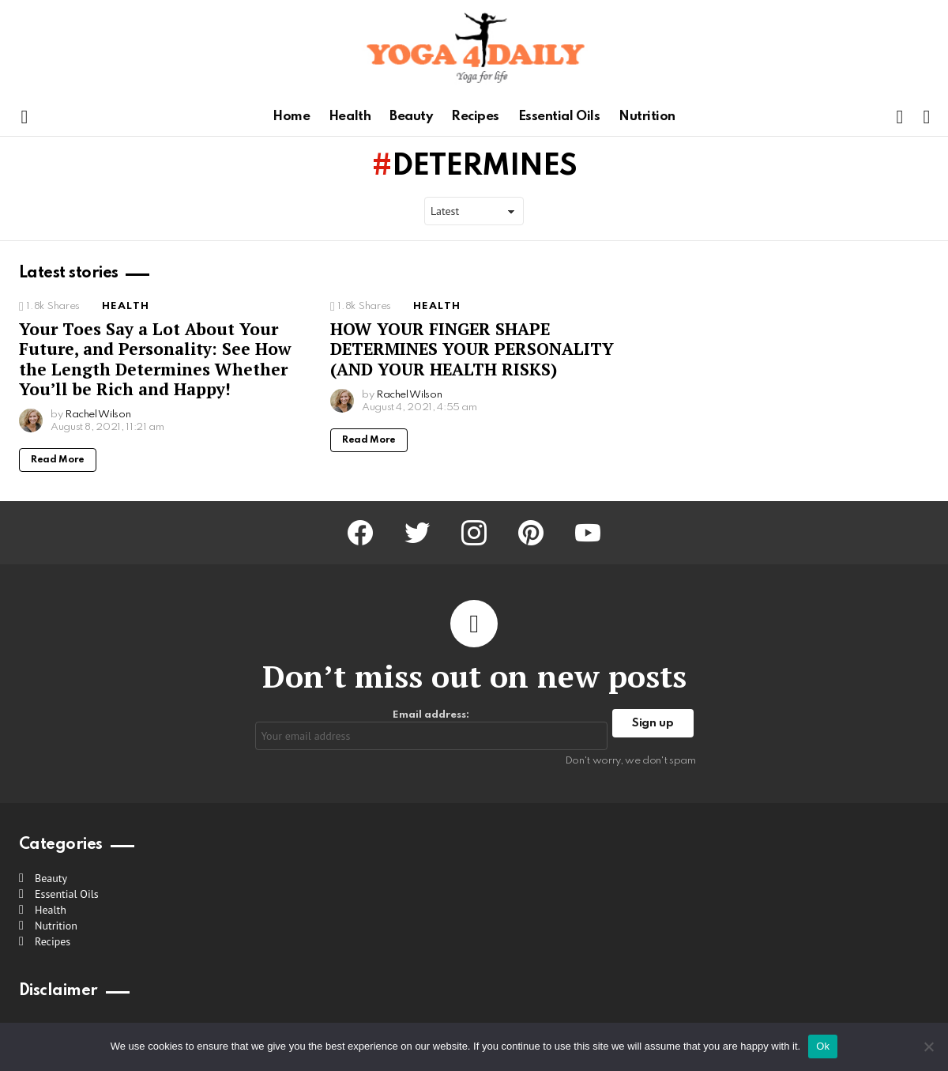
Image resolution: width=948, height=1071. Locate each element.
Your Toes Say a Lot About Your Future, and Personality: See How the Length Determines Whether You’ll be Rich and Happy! (155, 359)
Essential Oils (559, 116)
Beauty (410, 116)
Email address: (431, 730)
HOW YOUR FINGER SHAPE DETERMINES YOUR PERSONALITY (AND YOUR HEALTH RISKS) (472, 349)
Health (350, 116)
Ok (823, 1046)
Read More (58, 460)
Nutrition (647, 116)
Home (291, 116)
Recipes (475, 116)
